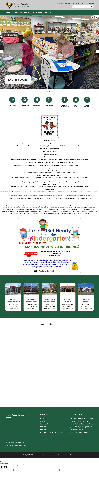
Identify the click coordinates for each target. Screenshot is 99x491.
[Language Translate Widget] (61, 3)
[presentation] (1, 51)
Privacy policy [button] (53, 454)
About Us (43, 418)
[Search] (92, 6)
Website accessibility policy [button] (41, 454)
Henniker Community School (79, 421)
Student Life (44, 424)
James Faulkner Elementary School (81, 424)
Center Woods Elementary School (81, 418)
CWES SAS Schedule (65, 146)
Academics (43, 421)
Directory (43, 429)
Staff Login (85, 3)
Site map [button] (60, 454)
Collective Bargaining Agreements (51, 432)
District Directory (76, 3)
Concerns (91, 3)
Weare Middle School (77, 429)
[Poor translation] (5, 467)
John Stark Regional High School (81, 427)
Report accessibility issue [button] (69, 454)
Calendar (67, 3)
